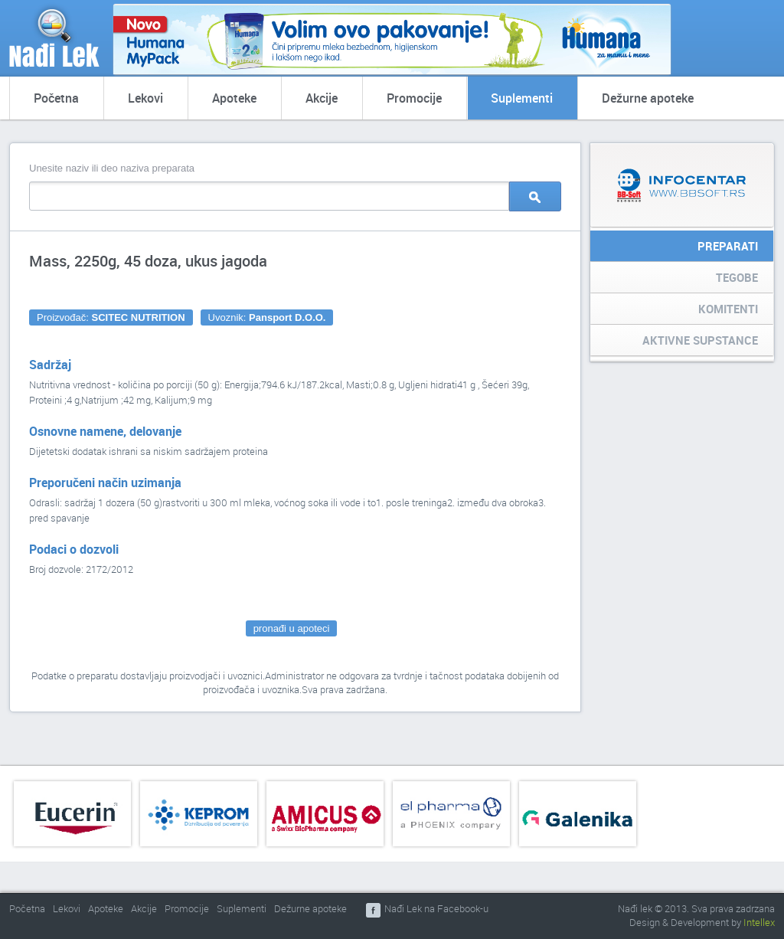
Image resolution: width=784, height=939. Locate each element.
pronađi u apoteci (291, 628)
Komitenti (728, 308)
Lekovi (145, 98)
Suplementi (522, 98)
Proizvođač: (111, 317)
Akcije (321, 98)
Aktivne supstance (700, 340)
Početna (56, 98)
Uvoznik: (267, 317)
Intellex (759, 922)
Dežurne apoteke (648, 98)
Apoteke (234, 98)
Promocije (414, 98)
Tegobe (737, 277)
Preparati (727, 246)
